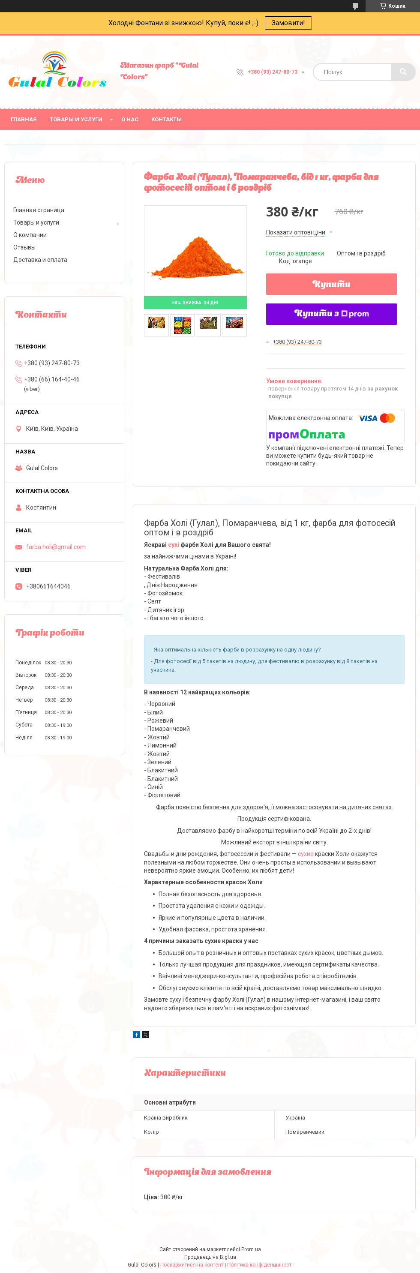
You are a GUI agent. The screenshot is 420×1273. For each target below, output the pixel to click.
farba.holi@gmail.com (56, 546)
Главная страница (38, 210)
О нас (129, 119)
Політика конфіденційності (260, 1265)
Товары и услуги (76, 119)
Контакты (166, 119)
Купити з (331, 314)
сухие (306, 853)
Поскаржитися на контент (191, 1265)
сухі (173, 544)
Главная (24, 119)
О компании (30, 234)
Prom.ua (251, 1249)
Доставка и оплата (40, 259)
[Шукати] (403, 72)
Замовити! (288, 23)
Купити (331, 285)
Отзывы (24, 247)
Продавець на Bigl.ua (210, 1257)
